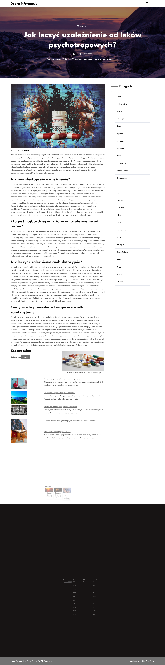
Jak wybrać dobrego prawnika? (57, 432)
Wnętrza (120, 270)
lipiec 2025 (79, 592)
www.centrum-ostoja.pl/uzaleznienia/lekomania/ (33, 173)
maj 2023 (78, 600)
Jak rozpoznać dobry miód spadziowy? (58, 489)
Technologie (121, 228)
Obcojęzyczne (122, 178)
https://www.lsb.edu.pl (91, 373)
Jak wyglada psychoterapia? (54, 489)
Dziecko (120, 115)
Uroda (119, 256)
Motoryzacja (121, 164)
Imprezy (120, 136)
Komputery (121, 143)
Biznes (119, 101)
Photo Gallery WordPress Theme (24, 661)
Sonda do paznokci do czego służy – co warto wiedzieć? (61, 490)
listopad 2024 (79, 597)
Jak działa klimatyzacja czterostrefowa (60, 407)
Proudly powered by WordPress (141, 661)
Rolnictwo (120, 206)
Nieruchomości (122, 171)
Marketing (121, 150)
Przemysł (120, 199)
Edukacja (120, 122)
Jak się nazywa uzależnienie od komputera (62, 379)
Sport (119, 221)
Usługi (119, 263)
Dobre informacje (24, 3)
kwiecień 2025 (79, 594)
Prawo (119, 192)
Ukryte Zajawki (122, 249)
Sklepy (119, 214)
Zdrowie (68, 59)
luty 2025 (78, 595)
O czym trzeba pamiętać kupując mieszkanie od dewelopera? (70, 421)
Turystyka (120, 242)
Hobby (119, 129)
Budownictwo (122, 108)
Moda (119, 157)
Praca (119, 185)
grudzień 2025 (79, 589)
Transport (121, 235)
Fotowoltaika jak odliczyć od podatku (59, 393)
